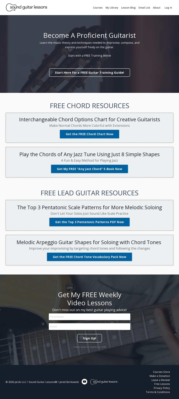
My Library (111, 7)
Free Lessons (162, 384)
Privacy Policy (162, 388)
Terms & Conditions (158, 392)
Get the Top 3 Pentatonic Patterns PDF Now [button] (89, 222)
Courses (98, 7)
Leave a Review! (160, 380)
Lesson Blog (128, 7)
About (156, 7)
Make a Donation (159, 376)
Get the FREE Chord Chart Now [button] (89, 134)
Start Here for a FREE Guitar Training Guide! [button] (89, 72)
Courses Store (161, 372)
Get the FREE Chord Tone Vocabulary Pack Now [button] (89, 257)
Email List (144, 7)
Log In (168, 7)
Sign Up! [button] (89, 337)
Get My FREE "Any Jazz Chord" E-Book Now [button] (89, 169)
